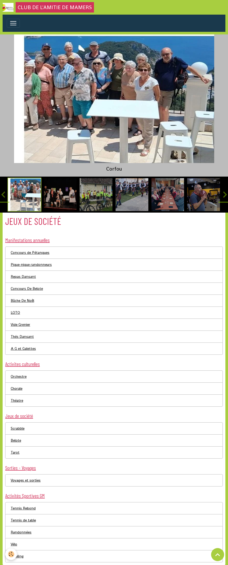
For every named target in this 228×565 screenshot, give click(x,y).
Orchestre (19, 376)
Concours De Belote (27, 288)
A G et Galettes (23, 348)
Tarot (15, 452)
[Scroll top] (217, 554)
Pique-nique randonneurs (31, 264)
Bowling (17, 556)
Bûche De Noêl (22, 300)
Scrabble (17, 428)
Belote (16, 440)
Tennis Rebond (23, 508)
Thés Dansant (22, 336)
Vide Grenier (20, 324)
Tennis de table (23, 520)
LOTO (15, 312)
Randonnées (21, 532)
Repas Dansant (23, 276)
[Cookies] (11, 554)
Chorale (16, 388)
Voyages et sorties (26, 480)
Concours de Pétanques (30, 252)
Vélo (14, 544)
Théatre (17, 400)
